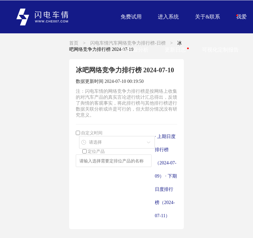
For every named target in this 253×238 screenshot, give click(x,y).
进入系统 (168, 16)
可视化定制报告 (220, 49)
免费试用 (131, 16)
